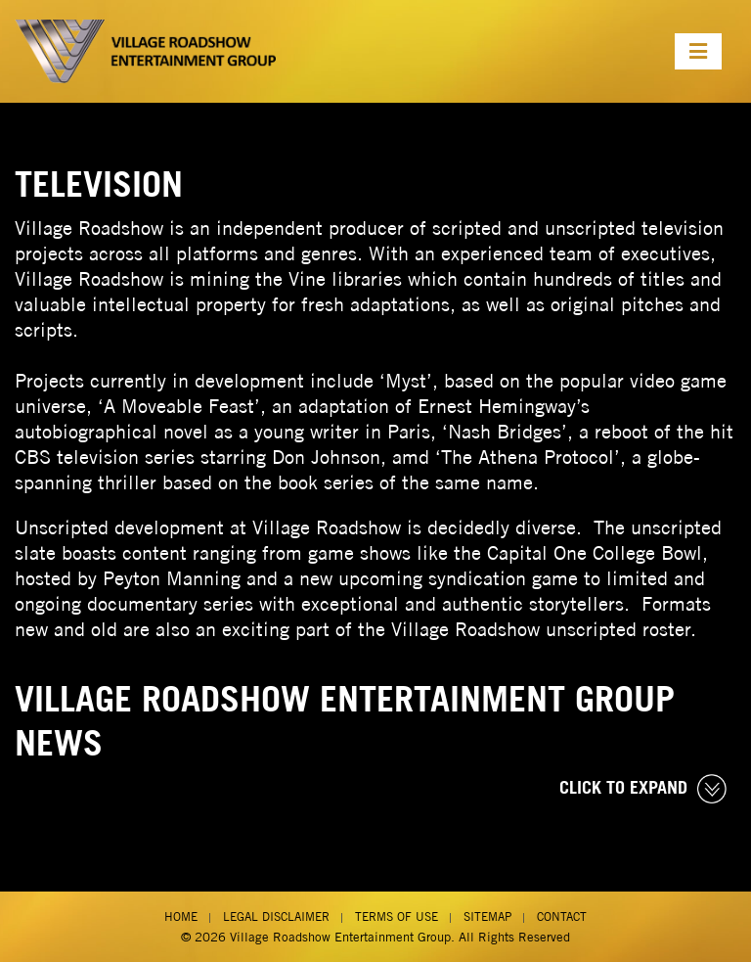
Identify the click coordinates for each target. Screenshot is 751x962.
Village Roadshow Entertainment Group (340, 937)
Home (181, 916)
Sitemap (487, 916)
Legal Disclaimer (276, 916)
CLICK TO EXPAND (643, 788)
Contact (562, 916)
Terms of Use (396, 916)
